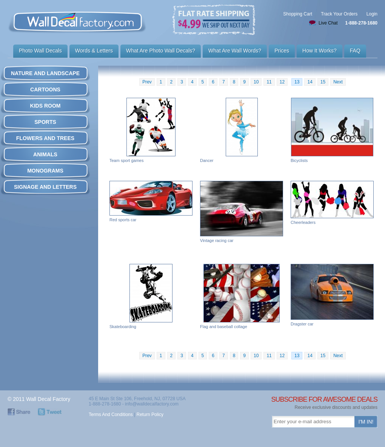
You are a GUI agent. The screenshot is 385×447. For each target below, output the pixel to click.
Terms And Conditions (111, 414)
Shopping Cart (297, 14)
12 (282, 82)
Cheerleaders (332, 203)
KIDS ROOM (45, 106)
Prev (147, 82)
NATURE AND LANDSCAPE (45, 73)
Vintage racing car (241, 212)
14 (309, 82)
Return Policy (150, 414)
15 (322, 82)
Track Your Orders (339, 14)
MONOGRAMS (45, 171)
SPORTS (45, 122)
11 (268, 82)
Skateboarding (150, 296)
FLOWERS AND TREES (45, 138)
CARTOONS (45, 89)
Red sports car (150, 201)
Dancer (241, 130)
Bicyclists (332, 130)
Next (338, 82)
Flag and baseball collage (241, 296)
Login (372, 14)
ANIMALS (45, 154)
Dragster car (332, 295)
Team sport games (150, 130)
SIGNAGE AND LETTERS (45, 187)
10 (256, 82)
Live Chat (328, 23)
